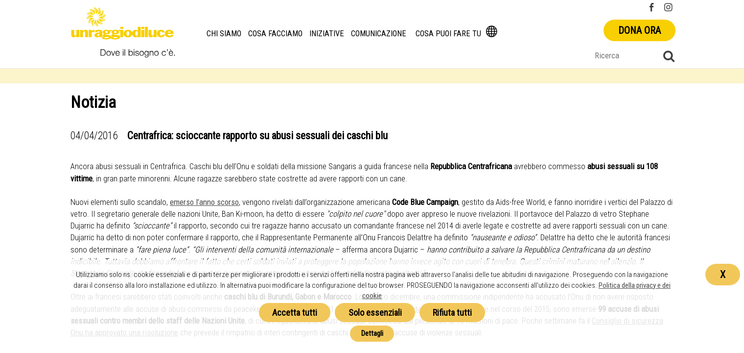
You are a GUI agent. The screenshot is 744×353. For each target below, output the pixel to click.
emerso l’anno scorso (204, 202)
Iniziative (327, 33)
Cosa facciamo (275, 33)
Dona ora (639, 30)
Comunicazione (379, 33)
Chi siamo (224, 33)
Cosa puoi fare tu (448, 33)
